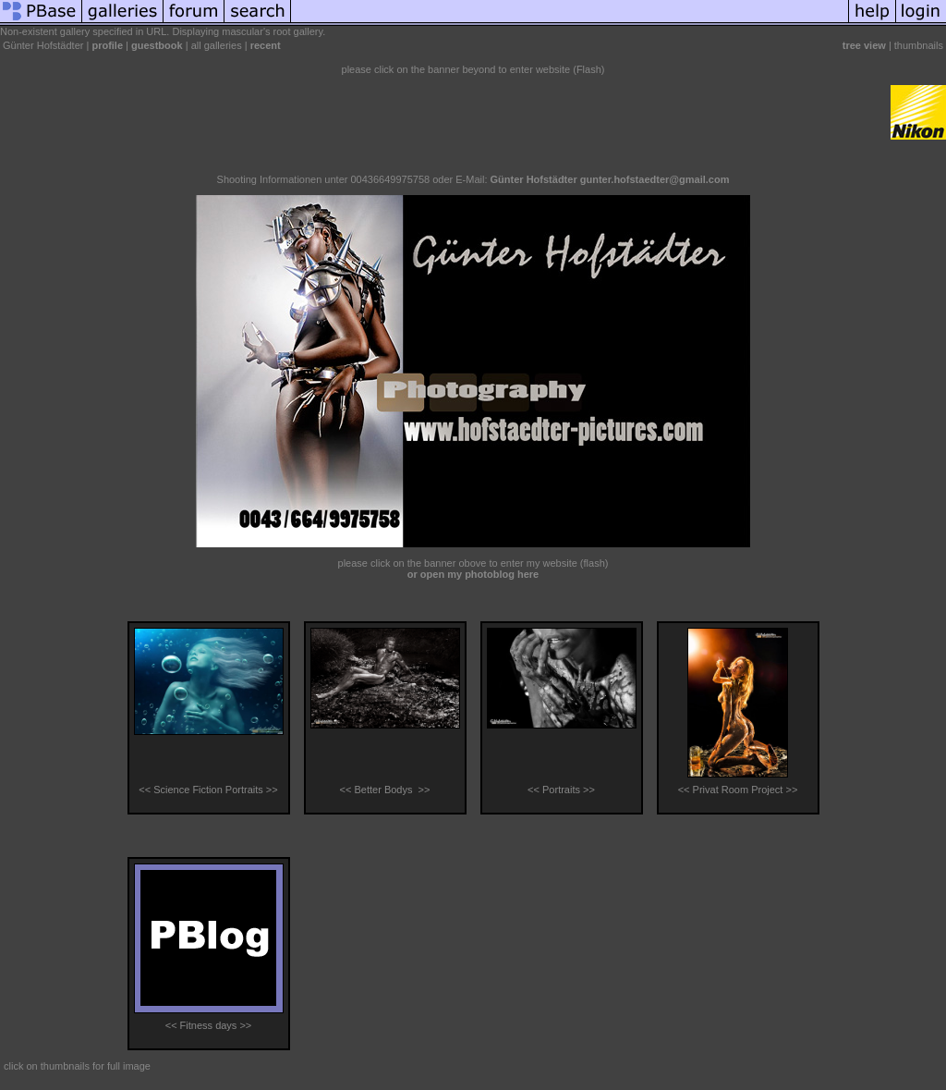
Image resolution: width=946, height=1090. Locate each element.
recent (265, 45)
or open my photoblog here (473, 574)
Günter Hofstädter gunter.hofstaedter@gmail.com (610, 179)
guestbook (157, 45)
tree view (864, 45)
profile (107, 45)
